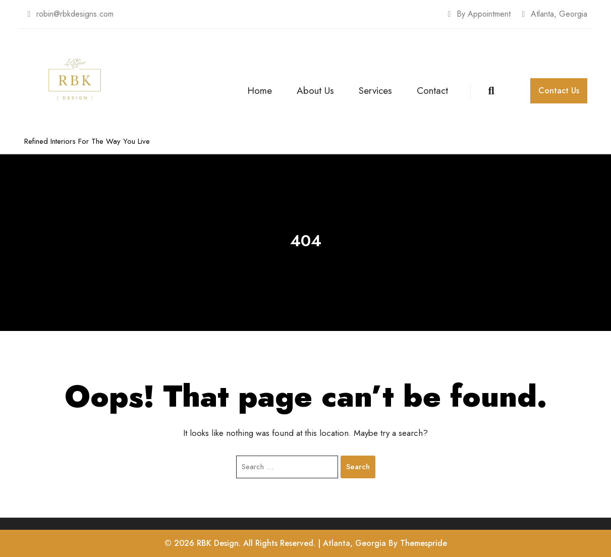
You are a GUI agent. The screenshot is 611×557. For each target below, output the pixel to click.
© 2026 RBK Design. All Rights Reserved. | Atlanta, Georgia (275, 543)
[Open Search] (479, 90)
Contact (432, 90)
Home (259, 90)
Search (358, 466)
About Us (315, 90)
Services (375, 90)
